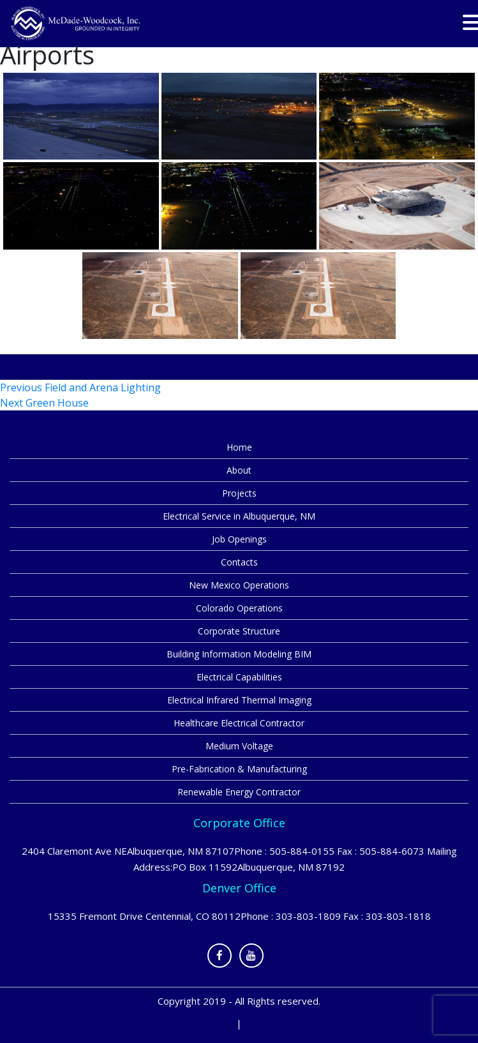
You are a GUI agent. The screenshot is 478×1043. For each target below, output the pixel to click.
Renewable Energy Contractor (239, 792)
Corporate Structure (239, 631)
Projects (239, 493)
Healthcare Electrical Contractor (239, 723)
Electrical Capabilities (239, 677)
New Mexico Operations (239, 585)
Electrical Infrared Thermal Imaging (239, 700)
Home (239, 447)
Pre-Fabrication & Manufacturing (239, 769)
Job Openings (239, 539)
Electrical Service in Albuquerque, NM (239, 516)
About (239, 470)
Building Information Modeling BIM (239, 654)
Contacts (239, 562)
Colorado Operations (239, 608)
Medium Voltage (239, 746)
